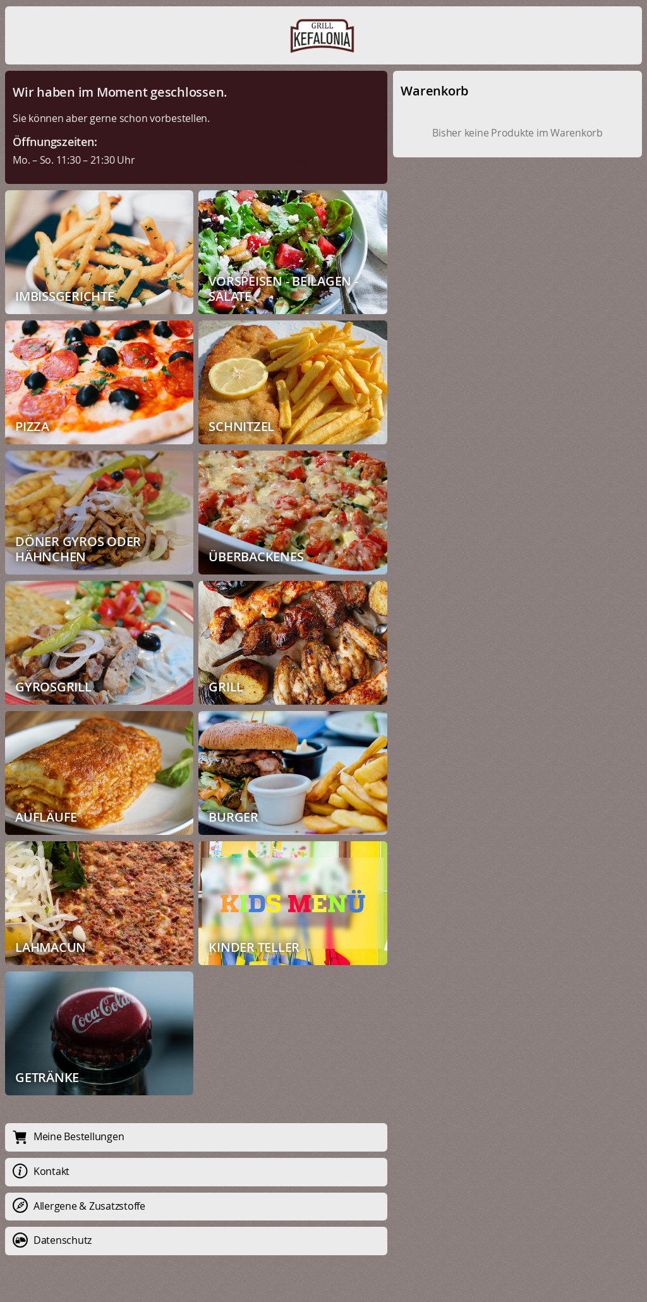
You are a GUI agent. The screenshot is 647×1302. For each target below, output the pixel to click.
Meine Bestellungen (68, 1136)
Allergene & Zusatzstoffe (79, 1206)
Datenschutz (52, 1240)
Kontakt (41, 1171)
